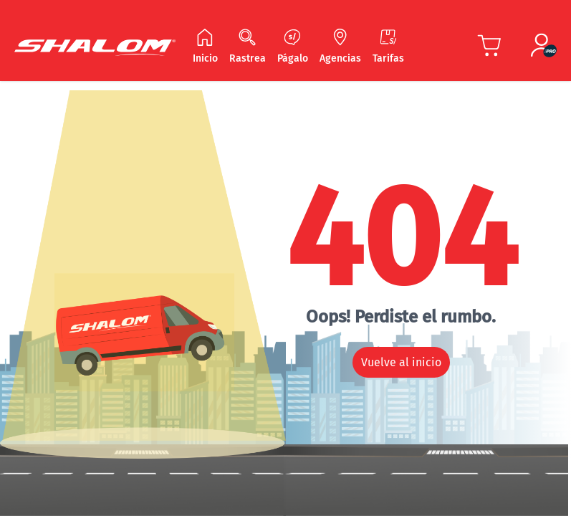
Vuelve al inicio (401, 362)
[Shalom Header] (95, 47)
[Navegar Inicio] (205, 47)
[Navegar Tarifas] (388, 47)
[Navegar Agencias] (340, 47)
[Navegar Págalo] (292, 47)
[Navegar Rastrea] (247, 47)
